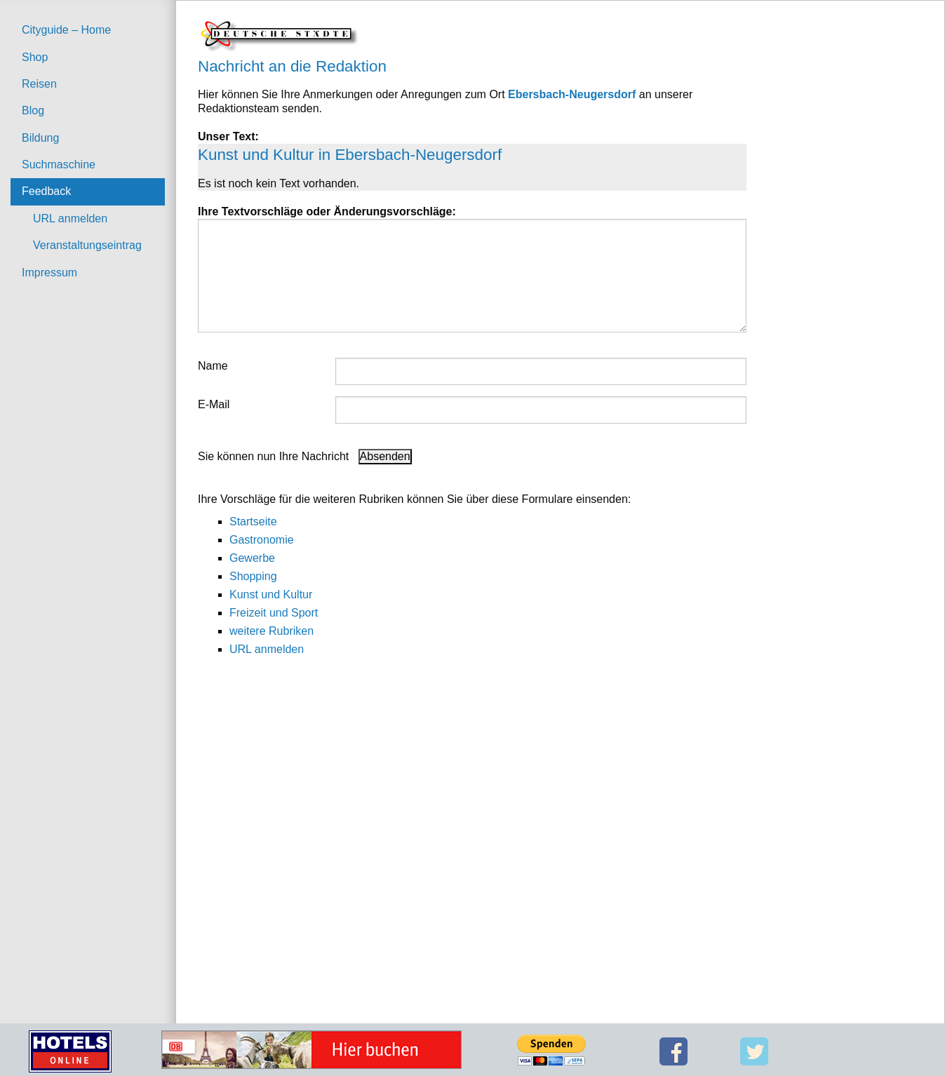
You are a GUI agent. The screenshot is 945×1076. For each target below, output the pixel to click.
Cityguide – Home (66, 30)
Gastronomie (261, 540)
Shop (35, 57)
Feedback (46, 191)
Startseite (253, 521)
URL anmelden (70, 218)
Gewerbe (252, 558)
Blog (33, 110)
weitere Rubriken (271, 631)
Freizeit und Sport (273, 613)
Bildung (40, 138)
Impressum (49, 272)
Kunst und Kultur (270, 594)
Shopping (253, 576)
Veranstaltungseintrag (87, 245)
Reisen (39, 84)
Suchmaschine (58, 164)
